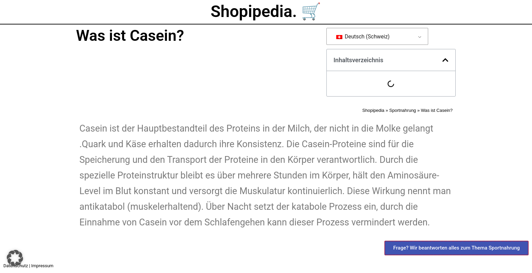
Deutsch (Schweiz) (363, 36)
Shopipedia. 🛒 (266, 11)
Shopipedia (373, 110)
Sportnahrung (402, 110)
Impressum (42, 265)
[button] (445, 60)
